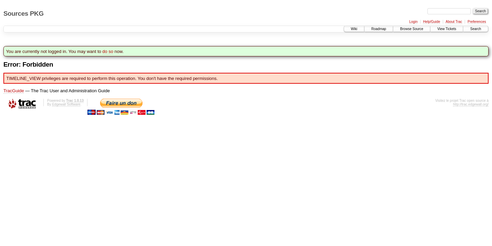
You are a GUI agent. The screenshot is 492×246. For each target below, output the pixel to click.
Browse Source (411, 29)
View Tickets (446, 29)
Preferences (477, 22)
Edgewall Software (66, 104)
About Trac (454, 22)
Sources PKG (23, 13)
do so (107, 51)
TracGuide (13, 90)
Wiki (354, 29)
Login (413, 22)
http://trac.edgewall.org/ (471, 104)
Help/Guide (431, 22)
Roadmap (378, 29)
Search (475, 29)
